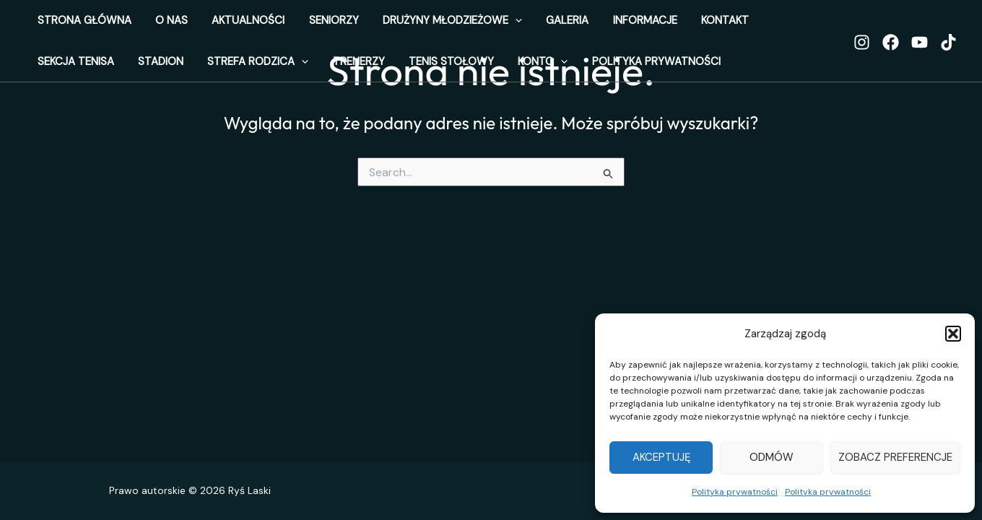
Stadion (804, 25)
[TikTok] (948, 51)
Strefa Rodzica (83, 76)
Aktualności (224, 25)
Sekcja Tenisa (729, 25)
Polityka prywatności (735, 492)
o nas (157, 25)
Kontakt (653, 25)
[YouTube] (919, 51)
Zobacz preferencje (895, 457)
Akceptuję (661, 457)
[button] (953, 333)
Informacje (582, 25)
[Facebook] (890, 51)
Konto (339, 76)
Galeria (514, 25)
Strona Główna (79, 25)
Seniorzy (300, 25)
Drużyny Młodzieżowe (409, 25)
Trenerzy (174, 76)
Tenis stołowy (257, 76)
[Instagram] (861, 51)
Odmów (771, 457)
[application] (472, 25)
